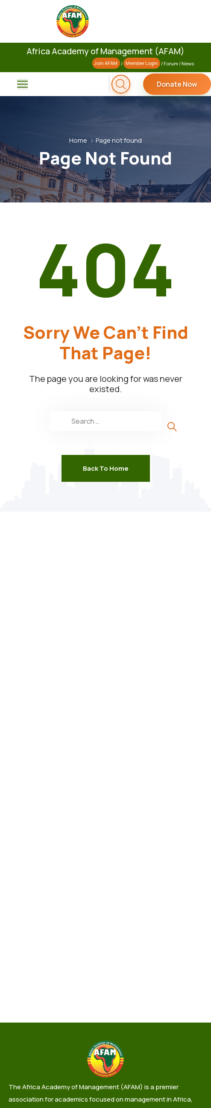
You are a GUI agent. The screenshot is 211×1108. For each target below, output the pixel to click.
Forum (171, 63)
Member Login (142, 63)
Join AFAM (105, 63)
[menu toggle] (22, 84)
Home (78, 140)
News (188, 63)
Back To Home (106, 468)
